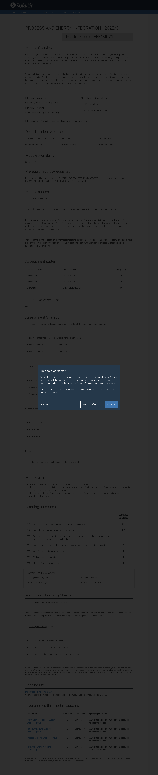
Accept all (111, 404)
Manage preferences (92, 404)
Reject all (44, 404)
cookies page (51, 392)
